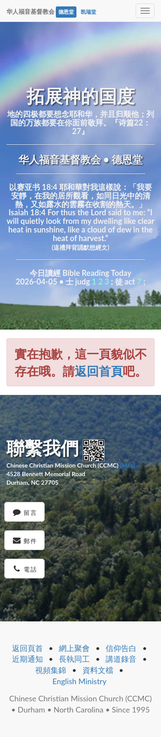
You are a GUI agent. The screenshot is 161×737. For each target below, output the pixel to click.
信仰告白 (121, 648)
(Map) (127, 465)
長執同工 (74, 659)
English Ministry (79, 681)
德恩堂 (66, 12)
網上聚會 (74, 648)
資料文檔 (97, 670)
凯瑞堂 (88, 12)
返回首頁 (99, 371)
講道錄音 (121, 659)
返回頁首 (27, 648)
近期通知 (27, 659)
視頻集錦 (50, 670)
